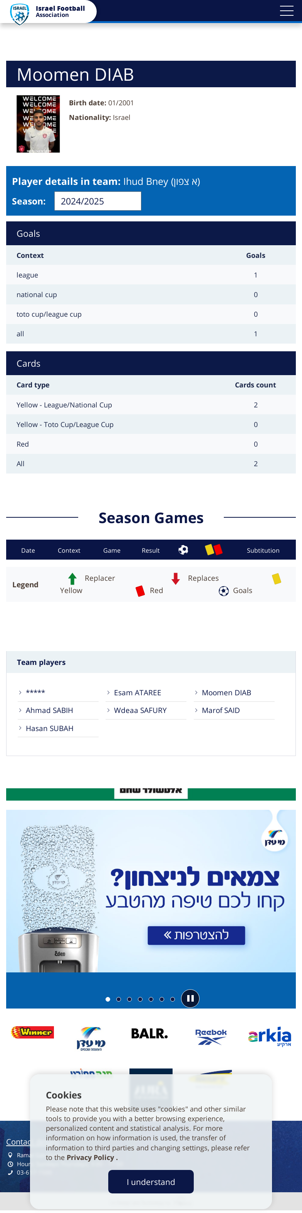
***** (35, 693)
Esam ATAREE (137, 693)
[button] (286, 10)
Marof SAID (221, 711)
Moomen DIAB (227, 693)
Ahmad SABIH (50, 711)
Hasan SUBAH (50, 729)
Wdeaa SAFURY (140, 711)
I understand (151, 1181)
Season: (29, 201)
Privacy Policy (91, 1157)
